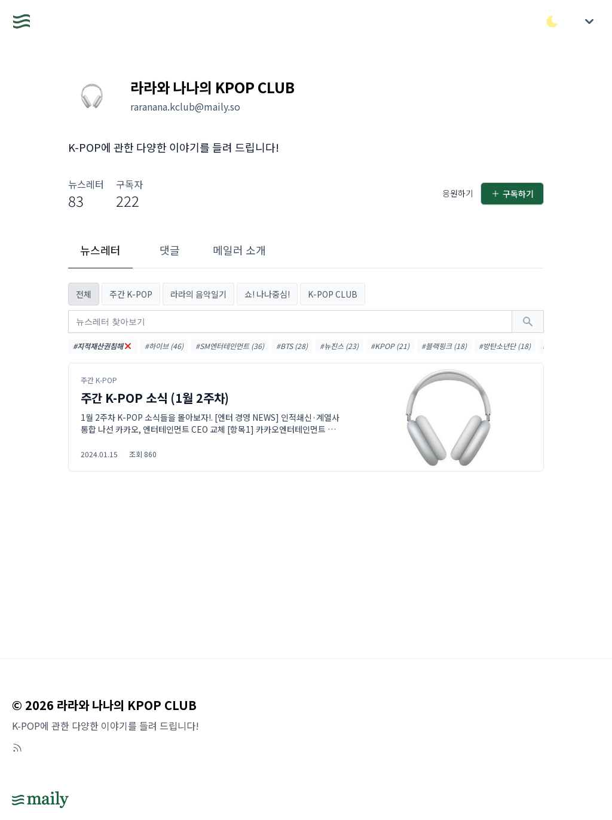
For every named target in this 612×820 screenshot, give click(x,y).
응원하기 (457, 193)
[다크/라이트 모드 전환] (552, 21)
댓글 (170, 250)
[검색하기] (528, 321)
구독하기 (512, 194)
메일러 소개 (239, 250)
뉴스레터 (100, 250)
